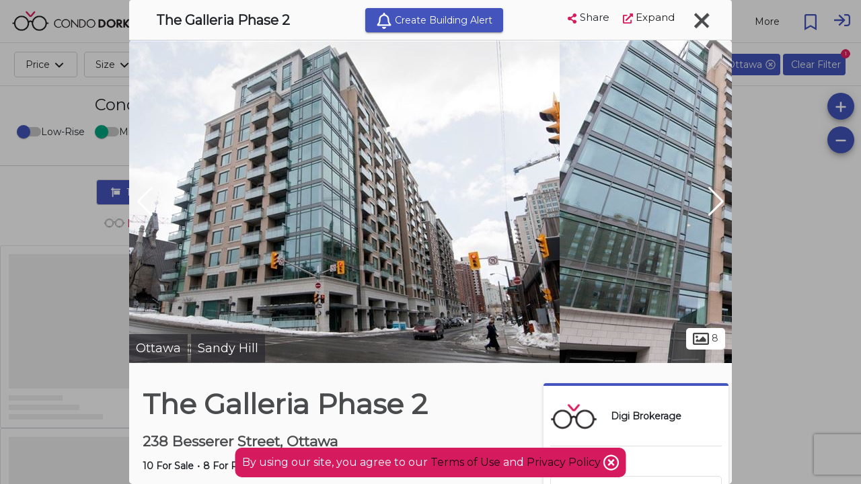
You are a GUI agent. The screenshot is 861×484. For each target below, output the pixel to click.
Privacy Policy (565, 462)
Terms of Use (465, 462)
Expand (649, 17)
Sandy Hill (228, 348)
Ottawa (158, 348)
